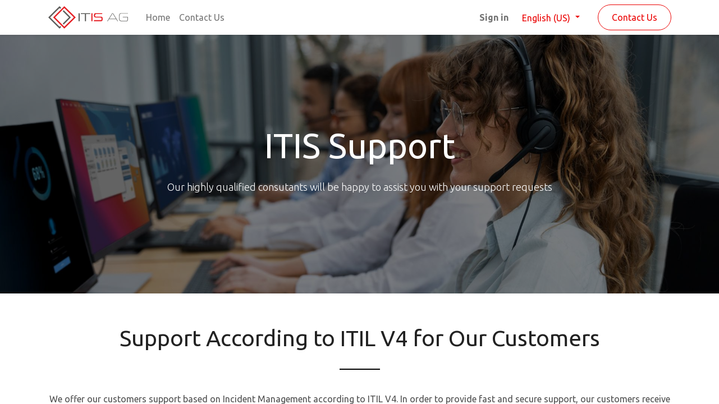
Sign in (494, 17)
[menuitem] (158, 17)
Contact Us (634, 17)
